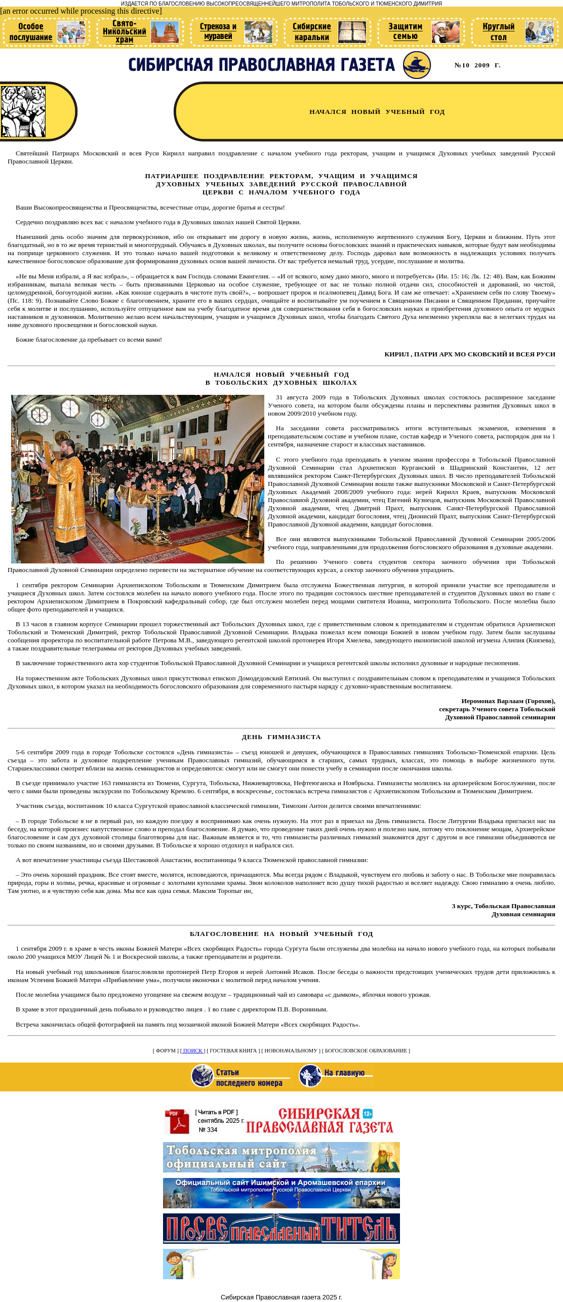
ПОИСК (193, 1050)
